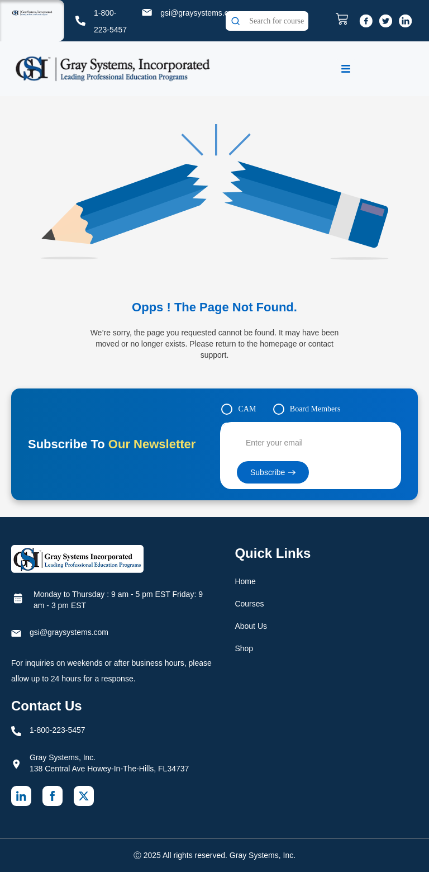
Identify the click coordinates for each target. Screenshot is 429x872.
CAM (247, 409)
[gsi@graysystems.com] (147, 12)
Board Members (315, 409)
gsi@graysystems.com (199, 12)
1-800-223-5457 (57, 730)
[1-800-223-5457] (80, 21)
